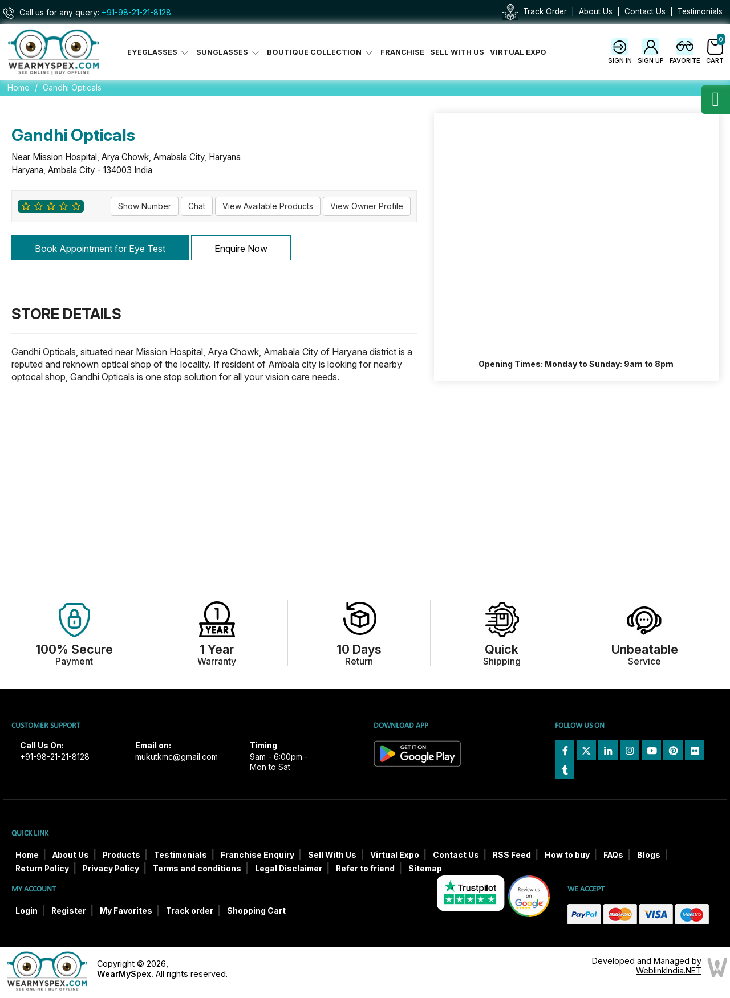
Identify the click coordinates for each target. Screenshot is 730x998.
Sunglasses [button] (228, 52)
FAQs (613, 854)
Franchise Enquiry (257, 854)
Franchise (402, 52)
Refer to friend (365, 868)
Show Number (144, 206)
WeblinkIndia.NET (668, 970)
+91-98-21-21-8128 (136, 12)
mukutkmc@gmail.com (176, 756)
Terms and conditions (197, 868)
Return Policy (42, 868)
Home (18, 87)
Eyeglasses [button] (158, 52)
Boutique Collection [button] (321, 52)
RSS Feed (512, 854)
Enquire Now (240, 248)
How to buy (567, 854)
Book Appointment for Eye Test (100, 248)
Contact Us (645, 11)
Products (121, 854)
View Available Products (267, 206)
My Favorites (126, 910)
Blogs (648, 854)
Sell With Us (457, 52)
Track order (189, 910)
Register (68, 910)
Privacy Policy (111, 868)
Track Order (545, 11)
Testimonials (700, 11)
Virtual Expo (518, 52)
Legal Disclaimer (288, 868)
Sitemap (425, 868)
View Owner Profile (366, 206)
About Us (596, 11)
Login (26, 910)
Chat (196, 206)
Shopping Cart (256, 910)
